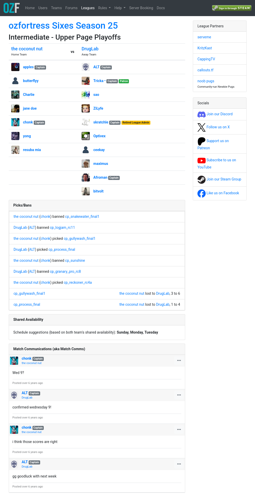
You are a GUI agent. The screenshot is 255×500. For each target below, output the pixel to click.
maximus (100, 164)
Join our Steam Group (219, 179)
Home (30, 8)
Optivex (99, 136)
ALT (96, 67)
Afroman (100, 177)
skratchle (100, 122)
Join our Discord (214, 114)
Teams (56, 8)
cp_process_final (62, 249)
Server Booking (141, 8)
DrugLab (90, 48)
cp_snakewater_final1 (82, 216)
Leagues (88, 8)
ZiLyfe (98, 108)
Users (43, 8)
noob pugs (205, 81)
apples (28, 67)
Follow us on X (213, 127)
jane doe (30, 108)
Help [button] (118, 8)
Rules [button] (103, 8)
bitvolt (98, 191)
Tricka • (99, 81)
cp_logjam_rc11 (62, 227)
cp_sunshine (75, 260)
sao (96, 95)
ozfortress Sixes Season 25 (63, 25)
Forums (71, 8)
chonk (28, 122)
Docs (161, 8)
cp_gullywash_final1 (79, 238)
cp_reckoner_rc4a (78, 282)
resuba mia (32, 150)
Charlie (29, 95)
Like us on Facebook (218, 193)
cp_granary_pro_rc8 (65, 271)
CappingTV (206, 59)
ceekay (99, 150)
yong (27, 136)
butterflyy (31, 81)
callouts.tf (205, 70)
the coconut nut (26, 48)
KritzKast (204, 48)
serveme (204, 37)
